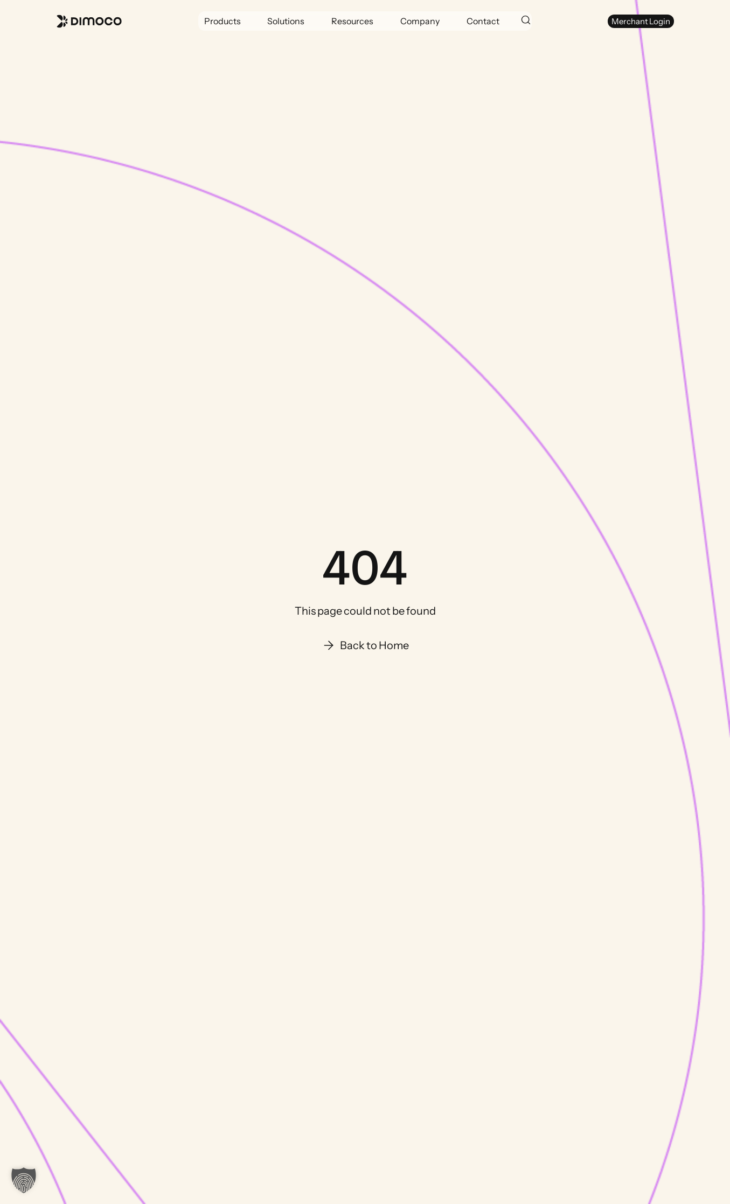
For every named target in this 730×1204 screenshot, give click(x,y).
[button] (222, 21)
